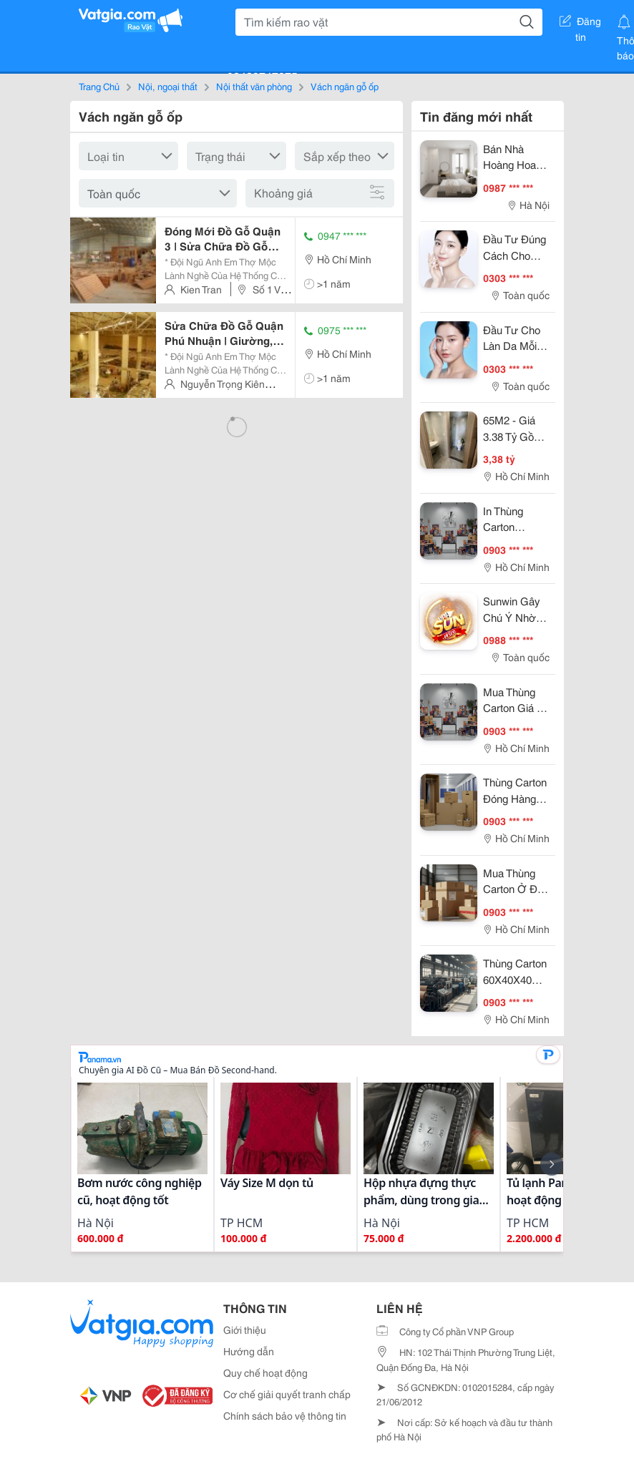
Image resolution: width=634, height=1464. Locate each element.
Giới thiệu (244, 1329)
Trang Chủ (99, 85)
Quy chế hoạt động (265, 1372)
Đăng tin (580, 24)
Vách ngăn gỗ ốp (345, 85)
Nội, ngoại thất (167, 85)
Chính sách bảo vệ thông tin (284, 1415)
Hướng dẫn (248, 1351)
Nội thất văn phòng (254, 85)
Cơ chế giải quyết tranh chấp (287, 1394)
